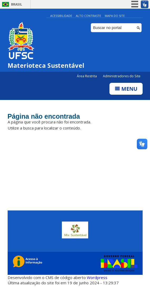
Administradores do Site (122, 76)
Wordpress (97, 277)
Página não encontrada (44, 116)
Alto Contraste (88, 16)
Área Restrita (87, 76)
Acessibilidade (61, 16)
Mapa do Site (115, 16)
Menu (126, 88)
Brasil (16, 4)
